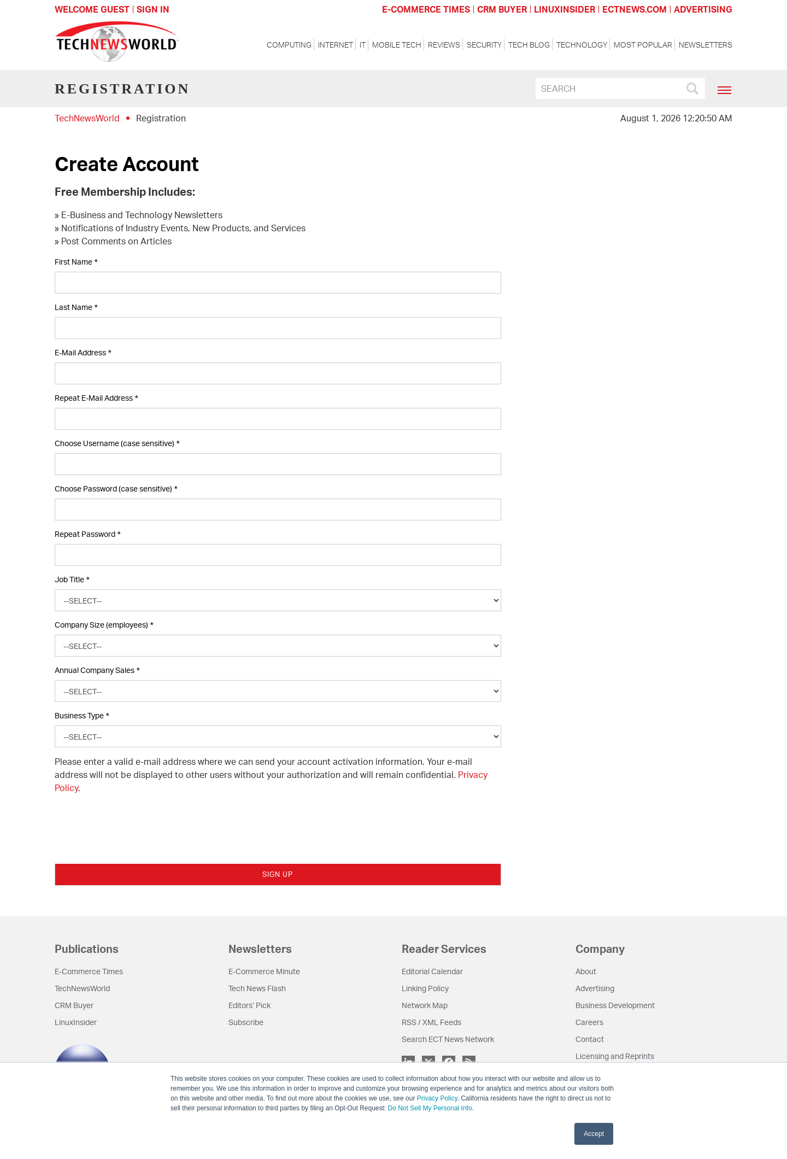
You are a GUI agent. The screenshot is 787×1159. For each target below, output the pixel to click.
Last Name (76, 307)
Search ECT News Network (448, 1039)
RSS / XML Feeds (431, 1022)
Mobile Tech (396, 44)
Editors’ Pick (249, 1005)
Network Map (425, 1005)
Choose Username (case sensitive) (117, 443)
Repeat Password (87, 534)
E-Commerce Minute (264, 971)
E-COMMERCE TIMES (426, 9)
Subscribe (245, 1022)
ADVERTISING (703, 9)
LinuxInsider (76, 1022)
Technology (581, 44)
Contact (589, 1039)
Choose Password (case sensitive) (116, 489)
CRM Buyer (74, 1005)
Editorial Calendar (432, 971)
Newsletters (705, 44)
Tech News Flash (257, 988)
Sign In (153, 9)
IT (363, 44)
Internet (335, 44)
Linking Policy (425, 988)
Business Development (615, 1005)
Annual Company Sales (97, 670)
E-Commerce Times (89, 971)
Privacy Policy (437, 1098)
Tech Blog (529, 44)
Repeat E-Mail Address (96, 398)
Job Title (72, 580)
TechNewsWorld (87, 118)
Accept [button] (594, 1134)
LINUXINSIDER (564, 9)
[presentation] (138, 824)
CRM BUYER (502, 9)
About (585, 971)
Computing (289, 44)
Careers (589, 1022)
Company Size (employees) (104, 625)
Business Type (82, 716)
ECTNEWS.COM (634, 9)
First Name (76, 262)
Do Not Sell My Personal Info (430, 1108)
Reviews (444, 44)
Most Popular (643, 44)
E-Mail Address (83, 353)
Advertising (594, 988)
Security (484, 44)
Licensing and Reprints (614, 1056)
